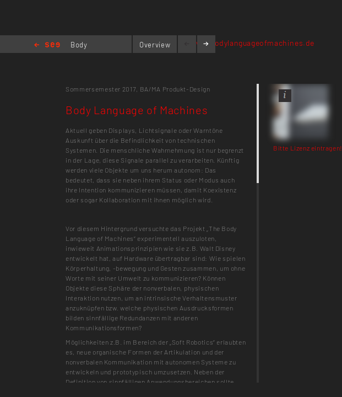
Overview (154, 44)
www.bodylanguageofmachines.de (252, 42)
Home (47, 45)
